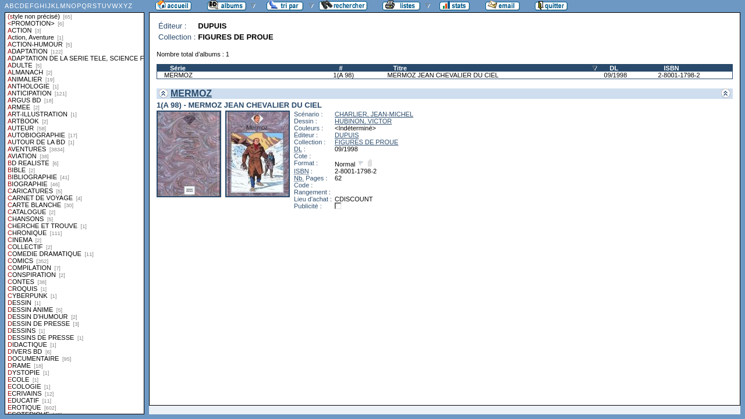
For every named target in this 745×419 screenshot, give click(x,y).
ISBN (671, 68)
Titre (400, 68)
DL (614, 68)
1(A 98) (344, 75)
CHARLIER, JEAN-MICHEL (374, 114)
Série (178, 68)
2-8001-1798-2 (679, 75)
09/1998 (615, 75)
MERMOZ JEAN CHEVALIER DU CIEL (443, 75)
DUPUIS (347, 135)
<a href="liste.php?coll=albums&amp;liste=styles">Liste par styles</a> (74, 207)
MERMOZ (178, 75)
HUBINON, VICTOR (363, 121)
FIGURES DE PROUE (366, 142)
